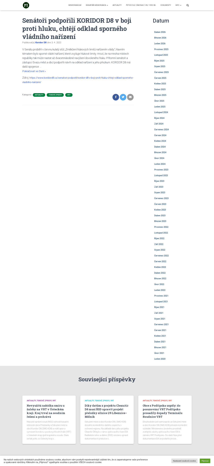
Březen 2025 (160, 95)
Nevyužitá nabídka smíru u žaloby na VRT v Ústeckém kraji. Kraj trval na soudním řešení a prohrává (46, 411)
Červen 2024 (160, 135)
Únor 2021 (159, 353)
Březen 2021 (160, 347)
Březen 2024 (160, 152)
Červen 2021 (160, 330)
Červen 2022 (160, 261)
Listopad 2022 (161, 233)
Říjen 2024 (159, 118)
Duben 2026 (160, 32)
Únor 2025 (159, 101)
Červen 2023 (160, 204)
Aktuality (117, 5)
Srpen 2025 (159, 66)
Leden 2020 (159, 359)
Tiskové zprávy (55, 95)
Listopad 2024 (161, 112)
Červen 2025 (160, 78)
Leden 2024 (159, 164)
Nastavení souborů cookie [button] (184, 461)
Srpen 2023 (159, 192)
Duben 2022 (160, 273)
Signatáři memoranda (97, 5)
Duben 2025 (160, 89)
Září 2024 (158, 124)
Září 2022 (158, 244)
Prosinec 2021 (161, 296)
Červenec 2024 (161, 129)
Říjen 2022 (159, 238)
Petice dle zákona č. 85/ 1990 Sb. (141, 5)
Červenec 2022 (161, 255)
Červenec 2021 (161, 324)
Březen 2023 (160, 221)
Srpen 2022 (159, 250)
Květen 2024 (160, 141)
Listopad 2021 (161, 301)
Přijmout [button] (205, 461)
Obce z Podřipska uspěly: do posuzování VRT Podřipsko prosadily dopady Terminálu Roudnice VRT (162, 411)
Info (178, 5)
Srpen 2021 (159, 319)
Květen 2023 (160, 210)
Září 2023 (158, 187)
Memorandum (75, 5)
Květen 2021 (160, 336)
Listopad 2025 (161, 55)
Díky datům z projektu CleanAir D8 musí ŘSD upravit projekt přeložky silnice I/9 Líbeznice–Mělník (106, 411)
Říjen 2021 (159, 307)
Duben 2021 (160, 341)
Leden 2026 (159, 43)
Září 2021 (158, 313)
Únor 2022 (159, 284)
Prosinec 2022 (161, 227)
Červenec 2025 (161, 72)
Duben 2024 (160, 147)
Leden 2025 (159, 106)
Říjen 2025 (159, 61)
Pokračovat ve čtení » (34, 71)
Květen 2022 (160, 267)
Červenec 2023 (161, 198)
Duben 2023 (160, 215)
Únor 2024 (159, 158)
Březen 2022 (160, 278)
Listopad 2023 (161, 175)
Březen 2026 (160, 38)
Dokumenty (165, 5)
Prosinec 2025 (161, 49)
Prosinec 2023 (161, 169)
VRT (68, 95)
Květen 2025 (160, 83)
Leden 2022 (159, 290)
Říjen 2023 (159, 181)
